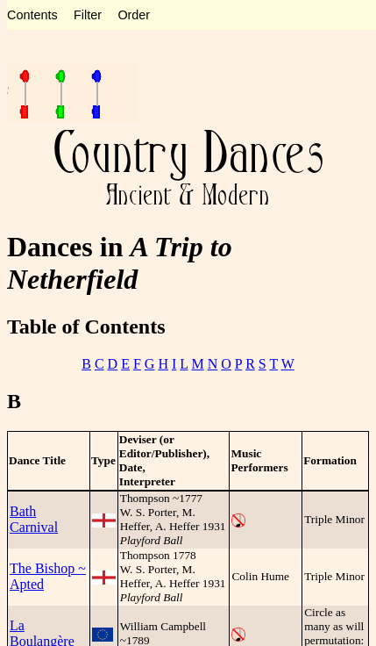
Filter (88, 15)
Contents (32, 15)
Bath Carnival (34, 519)
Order (133, 15)
